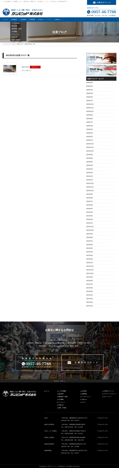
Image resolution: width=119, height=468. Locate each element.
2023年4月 (89, 212)
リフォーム (61, 402)
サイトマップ (107, 396)
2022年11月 (90, 226)
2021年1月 (89, 306)
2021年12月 (90, 266)
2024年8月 (89, 158)
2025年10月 (90, 111)
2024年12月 (90, 144)
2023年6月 (89, 205)
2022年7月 (89, 241)
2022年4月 (89, 252)
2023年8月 (89, 198)
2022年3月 (89, 255)
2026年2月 (89, 97)
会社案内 (23, 19)
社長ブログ (20, 44)
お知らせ (41, 19)
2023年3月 (89, 216)
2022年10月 (90, 230)
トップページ (6, 44)
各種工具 (61, 405)
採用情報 (32, 19)
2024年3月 (89, 172)
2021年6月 (89, 288)
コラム (14, 44)
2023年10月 (90, 190)
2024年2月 (89, 176)
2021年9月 (89, 277)
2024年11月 (90, 147)
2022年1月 (89, 262)
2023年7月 (89, 201)
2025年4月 (89, 129)
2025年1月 (89, 140)
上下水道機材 (62, 391)
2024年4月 (89, 169)
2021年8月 (89, 280)
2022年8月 (89, 237)
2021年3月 (89, 298)
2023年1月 (89, 223)
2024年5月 (89, 165)
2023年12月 (90, 183)
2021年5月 (89, 291)
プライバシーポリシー (110, 393)
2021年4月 (89, 295)
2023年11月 (90, 187)
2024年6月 (89, 162)
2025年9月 (89, 115)
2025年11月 (90, 108)
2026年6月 (89, 82)
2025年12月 (90, 104)
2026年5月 (89, 86)
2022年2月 (89, 259)
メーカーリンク (86, 396)
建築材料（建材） (63, 396)
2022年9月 (89, 234)
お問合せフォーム (109, 391)
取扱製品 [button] (14, 19)
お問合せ (57, 19)
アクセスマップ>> (102, 418)
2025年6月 (89, 126)
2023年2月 (89, 219)
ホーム (6, 19)
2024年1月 (89, 180)
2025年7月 (89, 122)
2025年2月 (89, 136)
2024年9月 (89, 154)
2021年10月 (90, 273)
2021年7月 (89, 284)
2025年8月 (89, 118)
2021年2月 (89, 302)
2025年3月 (89, 133)
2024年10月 (90, 151)
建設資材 (61, 393)
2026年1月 (89, 100)
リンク (49, 19)
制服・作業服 (62, 407)
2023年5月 (89, 208)
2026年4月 (89, 90)
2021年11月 (90, 270)
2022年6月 (89, 244)
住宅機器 (61, 399)
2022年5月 (89, 248)
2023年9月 (89, 194)
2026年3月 (89, 93)
